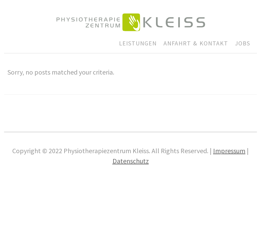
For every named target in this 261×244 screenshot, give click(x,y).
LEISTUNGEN (138, 43)
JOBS (242, 43)
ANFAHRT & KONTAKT (195, 43)
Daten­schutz (130, 161)
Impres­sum (229, 150)
